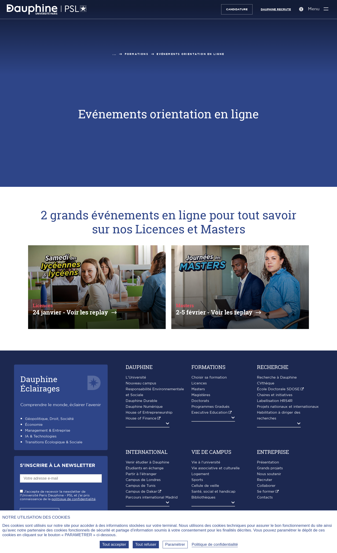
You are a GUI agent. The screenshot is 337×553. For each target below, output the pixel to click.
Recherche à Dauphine (277, 377)
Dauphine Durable (141, 401)
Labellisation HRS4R (275, 401)
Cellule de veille (205, 486)
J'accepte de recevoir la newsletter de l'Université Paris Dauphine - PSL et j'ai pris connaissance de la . (58, 495)
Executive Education (209, 412)
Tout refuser (145, 544)
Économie (34, 424)
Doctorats (200, 401)
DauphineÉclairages (40, 384)
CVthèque (265, 383)
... (114, 54)
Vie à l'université (205, 462)
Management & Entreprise (47, 430)
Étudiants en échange (145, 468)
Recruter (264, 480)
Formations (136, 54)
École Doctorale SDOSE (278, 389)
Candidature (236, 9)
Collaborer (266, 486)
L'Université (136, 377)
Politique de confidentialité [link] (215, 544)
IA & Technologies (40, 436)
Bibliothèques (203, 497)
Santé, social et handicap (213, 491)
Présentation (268, 462)
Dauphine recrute (275, 9)
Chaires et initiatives (274, 395)
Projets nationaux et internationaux (288, 406)
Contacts (265, 497)
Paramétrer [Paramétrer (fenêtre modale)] (175, 544)
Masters (198, 389)
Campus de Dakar (141, 491)
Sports (197, 480)
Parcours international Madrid (152, 497)
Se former (266, 491)
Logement (200, 474)
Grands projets (270, 468)
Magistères (200, 395)
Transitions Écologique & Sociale (53, 442)
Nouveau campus (141, 383)
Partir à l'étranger (141, 474)
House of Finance (141, 418)
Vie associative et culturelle (215, 468)
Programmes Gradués (210, 406)
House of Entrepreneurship (149, 412)
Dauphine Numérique (144, 406)
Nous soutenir (269, 474)
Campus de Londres (143, 480)
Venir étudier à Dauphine (147, 462)
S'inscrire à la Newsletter (57, 465)
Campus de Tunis (140, 486)
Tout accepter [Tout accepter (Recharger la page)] (114, 544)
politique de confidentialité (73, 499)
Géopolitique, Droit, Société (49, 419)
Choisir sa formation (209, 377)
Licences (199, 383)
